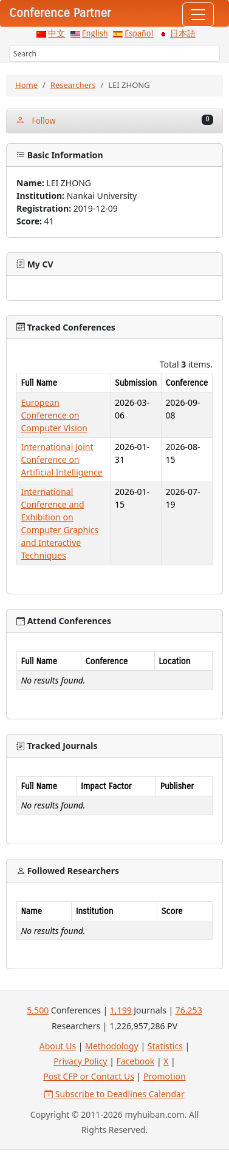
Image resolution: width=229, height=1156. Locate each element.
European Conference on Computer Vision (54, 415)
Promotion (164, 1076)
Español (139, 34)
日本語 (183, 34)
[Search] (114, 53)
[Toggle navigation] (198, 14)
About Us (57, 1046)
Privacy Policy (80, 1061)
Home (26, 84)
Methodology (111, 1046)
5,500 (38, 1010)
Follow (114, 120)
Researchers (73, 84)
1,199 (121, 1010)
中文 (56, 34)
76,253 (189, 1010)
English (95, 34)
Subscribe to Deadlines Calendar (114, 1094)
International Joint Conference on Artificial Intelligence (61, 459)
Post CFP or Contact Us (88, 1076)
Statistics (165, 1046)
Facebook (136, 1061)
